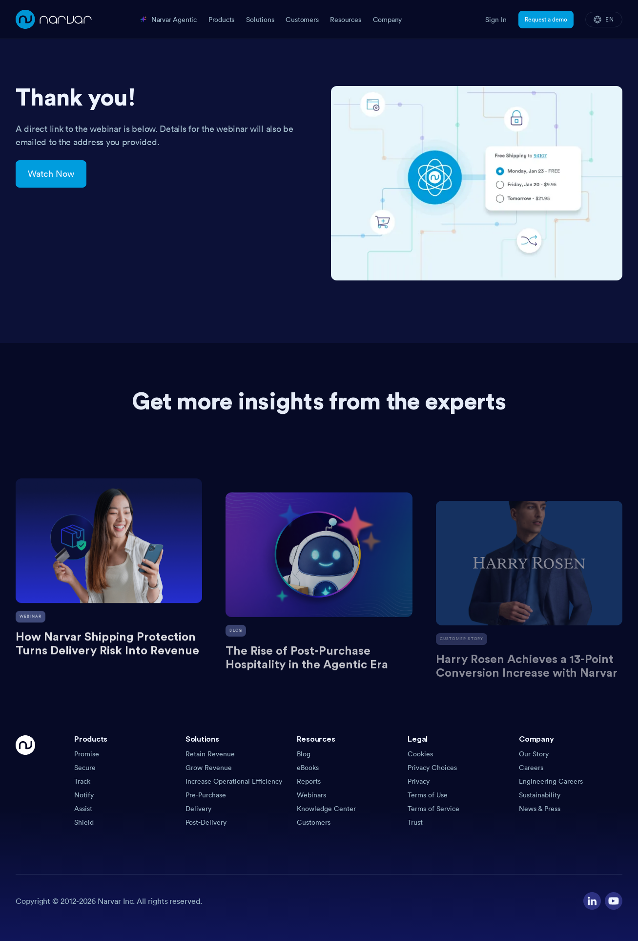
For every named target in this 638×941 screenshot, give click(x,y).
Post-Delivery (205, 822)
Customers (313, 822)
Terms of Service (433, 808)
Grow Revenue (208, 767)
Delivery (198, 808)
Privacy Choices (432, 767)
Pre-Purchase (205, 795)
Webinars (311, 795)
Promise (86, 753)
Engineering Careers (551, 781)
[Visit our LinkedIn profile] (592, 901)
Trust (415, 822)
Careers (531, 767)
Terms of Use (428, 795)
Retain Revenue (210, 753)
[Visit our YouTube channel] (613, 901)
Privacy (419, 781)
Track (82, 781)
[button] (126, 742)
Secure (85, 767)
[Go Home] (25, 781)
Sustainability (539, 795)
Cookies (420, 753)
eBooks (308, 767)
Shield (84, 822)
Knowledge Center (326, 808)
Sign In (496, 19)
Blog (303, 753)
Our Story (534, 753)
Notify (84, 795)
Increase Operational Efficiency (233, 781)
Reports (309, 781)
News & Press (539, 808)
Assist (83, 808)
